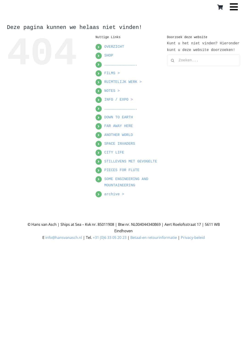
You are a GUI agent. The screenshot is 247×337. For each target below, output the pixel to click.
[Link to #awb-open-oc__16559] (234, 8)
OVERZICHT (114, 47)
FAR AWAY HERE (118, 126)
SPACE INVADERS (119, 144)
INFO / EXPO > (118, 100)
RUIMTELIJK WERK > (123, 82)
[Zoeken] (172, 60)
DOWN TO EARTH (118, 117)
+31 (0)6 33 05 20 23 (109, 237)
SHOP (108, 56)
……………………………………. (120, 64)
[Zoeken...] (203, 60)
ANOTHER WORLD (118, 135)
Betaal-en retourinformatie (153, 237)
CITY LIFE (114, 152)
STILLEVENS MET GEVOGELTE (130, 161)
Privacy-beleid (193, 237)
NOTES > (112, 91)
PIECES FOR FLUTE (122, 170)
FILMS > (112, 73)
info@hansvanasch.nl (63, 237)
